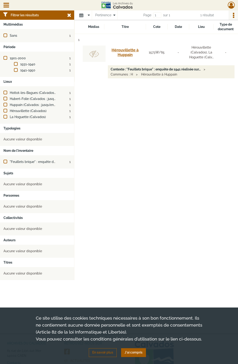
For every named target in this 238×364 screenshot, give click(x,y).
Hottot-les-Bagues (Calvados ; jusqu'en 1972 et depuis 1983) (55, 93)
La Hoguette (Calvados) (28, 117)
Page (147, 15)
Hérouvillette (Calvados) (28, 111)
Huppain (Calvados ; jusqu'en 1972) (36, 105)
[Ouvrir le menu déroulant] (6, 5)
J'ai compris (133, 352)
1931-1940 (27, 64)
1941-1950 (27, 70)
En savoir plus (102, 352)
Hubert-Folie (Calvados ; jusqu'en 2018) (39, 99)
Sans (13, 35)
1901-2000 (18, 58)
